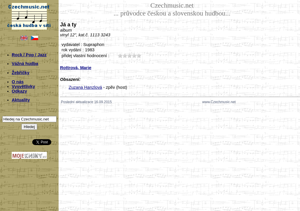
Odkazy (19, 91)
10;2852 (120, 55)
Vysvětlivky (23, 86)
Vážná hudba (25, 63)
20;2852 (124, 55)
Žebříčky (20, 72)
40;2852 (134, 55)
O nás (18, 81)
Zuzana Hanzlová (85, 87)
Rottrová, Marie (75, 67)
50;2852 (139, 55)
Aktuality (21, 100)
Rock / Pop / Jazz (29, 54)
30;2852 (129, 55)
